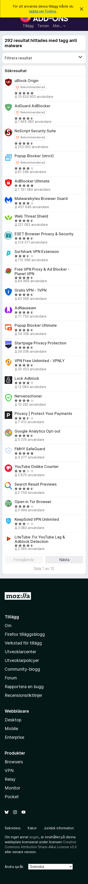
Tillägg (28, 25)
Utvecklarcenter (20, 651)
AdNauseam (25, 308)
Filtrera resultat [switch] (43, 57)
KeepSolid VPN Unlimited (37, 519)
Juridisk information (59, 828)
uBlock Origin (26, 80)
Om (8, 625)
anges (34, 837)
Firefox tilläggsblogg (25, 634)
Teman (43, 25)
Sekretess (13, 828)
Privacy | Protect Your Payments (43, 413)
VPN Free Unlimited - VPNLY (40, 361)
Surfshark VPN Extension (37, 251)
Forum (11, 677)
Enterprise (14, 737)
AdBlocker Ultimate (32, 181)
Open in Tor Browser (33, 502)
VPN (9, 770)
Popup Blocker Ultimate (36, 325)
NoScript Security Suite (35, 131)
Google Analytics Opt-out (37, 431)
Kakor (32, 828)
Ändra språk (14, 867)
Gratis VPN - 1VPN (30, 290)
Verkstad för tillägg (23, 642)
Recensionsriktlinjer (23, 695)
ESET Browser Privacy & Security (44, 234)
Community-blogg (22, 669)
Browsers (14, 761)
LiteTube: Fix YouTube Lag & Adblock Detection (40, 539)
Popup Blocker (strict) (34, 156)
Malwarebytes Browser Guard (41, 198)
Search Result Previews (36, 484)
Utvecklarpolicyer (22, 660)
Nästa (64, 559)
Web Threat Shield (31, 216)
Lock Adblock (27, 378)
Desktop (13, 719)
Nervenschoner (28, 396)
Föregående (23, 559)
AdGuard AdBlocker (32, 106)
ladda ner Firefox (42, 11)
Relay (10, 779)
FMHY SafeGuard (30, 449)
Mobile (11, 728)
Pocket (12, 796)
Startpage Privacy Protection (40, 343)
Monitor (12, 787)
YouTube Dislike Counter (37, 466)
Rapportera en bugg (24, 686)
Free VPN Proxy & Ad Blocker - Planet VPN (42, 271)
